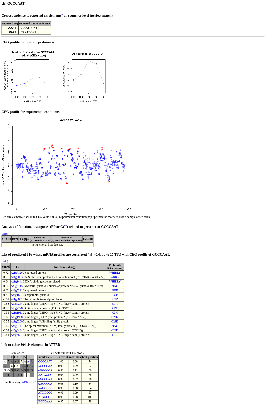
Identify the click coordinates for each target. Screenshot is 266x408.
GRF (115, 291)
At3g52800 (17, 323)
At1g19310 (17, 314)
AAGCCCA (45, 385)
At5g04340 (17, 331)
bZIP (115, 300)
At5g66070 (17, 336)
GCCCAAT (45, 362)
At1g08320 (17, 300)
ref (41, 28)
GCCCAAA (45, 402)
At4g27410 (17, 327)
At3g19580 (17, 318)
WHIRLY (115, 274)
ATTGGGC (29, 383)
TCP (114, 296)
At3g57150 (17, 287)
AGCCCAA (45, 380)
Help (4, 235)
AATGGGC (45, 376)
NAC (115, 287)
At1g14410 (17, 283)
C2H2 (114, 318)
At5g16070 (17, 296)
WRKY (114, 278)
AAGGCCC (45, 389)
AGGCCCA (45, 371)
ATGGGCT (45, 398)
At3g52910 (17, 291)
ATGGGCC (45, 394)
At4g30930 (17, 278)
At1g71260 (17, 274)
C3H (115, 305)
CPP (114, 309)
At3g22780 (17, 309)
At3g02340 (17, 305)
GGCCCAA (45, 367)
